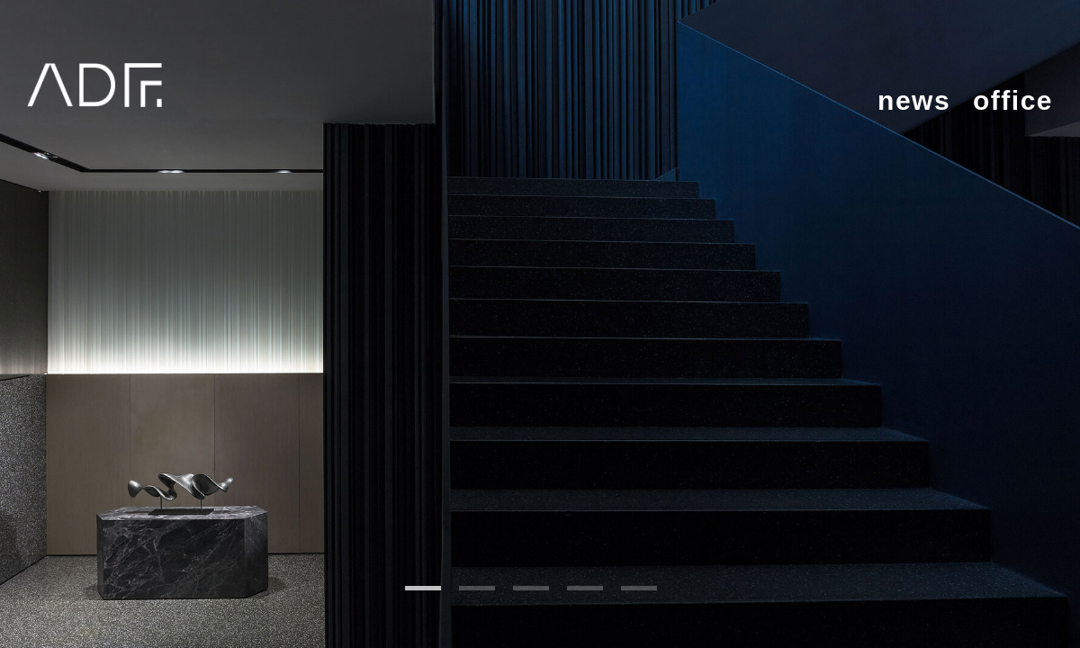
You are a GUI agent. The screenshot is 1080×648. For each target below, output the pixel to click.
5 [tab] (639, 588)
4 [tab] (585, 588)
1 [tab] (423, 588)
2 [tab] (477, 588)
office (1013, 100)
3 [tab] (531, 588)
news (914, 100)
